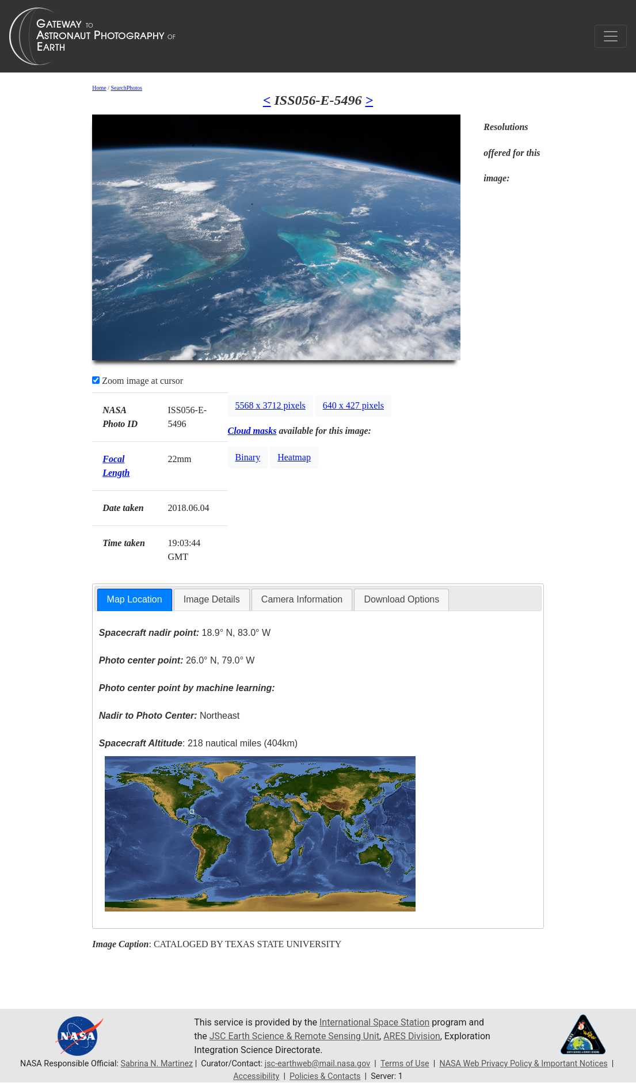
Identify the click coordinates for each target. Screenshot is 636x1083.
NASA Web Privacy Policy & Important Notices (523, 1064)
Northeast (169, 715)
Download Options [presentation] (401, 599)
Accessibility (256, 1076)
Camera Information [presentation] (301, 599)
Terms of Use (404, 1064)
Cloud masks (252, 431)
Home (99, 88)
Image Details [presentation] (212, 599)
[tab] (134, 600)
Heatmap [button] (294, 457)
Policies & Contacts (325, 1076)
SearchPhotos (126, 88)
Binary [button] (248, 457)
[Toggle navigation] (611, 36)
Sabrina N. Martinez (156, 1064)
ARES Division (412, 1036)
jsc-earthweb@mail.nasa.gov (317, 1064)
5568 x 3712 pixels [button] (270, 405)
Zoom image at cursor (137, 381)
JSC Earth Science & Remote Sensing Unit (295, 1036)
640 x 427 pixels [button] (353, 405)
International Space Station (374, 1022)
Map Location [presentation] (134, 599)
